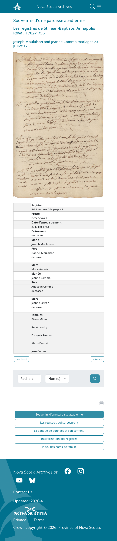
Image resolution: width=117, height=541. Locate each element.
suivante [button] (97, 359)
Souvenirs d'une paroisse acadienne (59, 414)
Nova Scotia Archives (54, 6)
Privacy (19, 519)
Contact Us (23, 491)
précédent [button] (21, 359)
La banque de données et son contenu (59, 431)
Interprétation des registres (59, 439)
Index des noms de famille (59, 447)
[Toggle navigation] (96, 6)
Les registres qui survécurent (59, 423)
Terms (39, 519)
